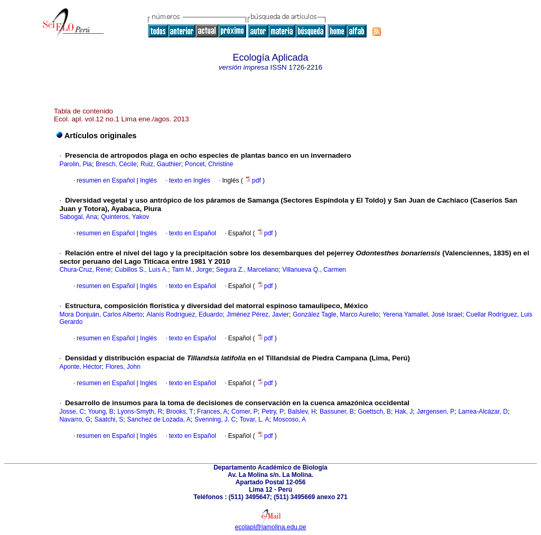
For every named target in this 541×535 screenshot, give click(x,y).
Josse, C (71, 411)
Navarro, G (74, 419)
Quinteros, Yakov (125, 217)
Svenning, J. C (215, 419)
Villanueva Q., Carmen (314, 269)
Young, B (101, 411)
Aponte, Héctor (80, 366)
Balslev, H (301, 411)
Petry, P (273, 411)
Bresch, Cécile (116, 164)
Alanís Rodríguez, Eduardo (184, 314)
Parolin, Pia (75, 164)
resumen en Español (106, 180)
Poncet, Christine (209, 164)
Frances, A (212, 411)
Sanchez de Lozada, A (159, 419)
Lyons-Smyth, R (139, 411)
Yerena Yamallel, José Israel (422, 314)
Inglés (147, 180)
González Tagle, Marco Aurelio (336, 314)
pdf (254, 180)
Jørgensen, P (435, 411)
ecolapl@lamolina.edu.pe (270, 527)
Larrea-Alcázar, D (482, 411)
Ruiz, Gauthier (161, 164)
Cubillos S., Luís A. (141, 269)
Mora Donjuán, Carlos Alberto (100, 314)
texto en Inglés (189, 180)
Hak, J (404, 411)
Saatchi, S (109, 419)
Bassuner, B (337, 411)
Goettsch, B (374, 411)
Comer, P (244, 411)
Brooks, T (179, 411)
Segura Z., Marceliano (247, 269)
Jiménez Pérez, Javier (258, 314)
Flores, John (123, 366)
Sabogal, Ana (78, 217)
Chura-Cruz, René (84, 269)
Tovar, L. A (254, 419)
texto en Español (192, 233)
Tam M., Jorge (192, 269)
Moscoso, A (289, 419)
